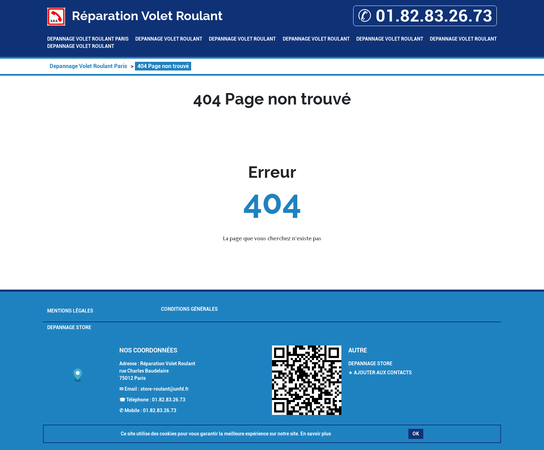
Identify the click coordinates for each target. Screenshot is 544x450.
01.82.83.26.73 (168, 399)
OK (416, 433)
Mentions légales (70, 311)
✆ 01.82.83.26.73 (425, 16)
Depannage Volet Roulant (168, 39)
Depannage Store (69, 327)
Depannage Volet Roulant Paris (88, 39)
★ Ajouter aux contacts (380, 372)
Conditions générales (189, 309)
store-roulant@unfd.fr (165, 389)
